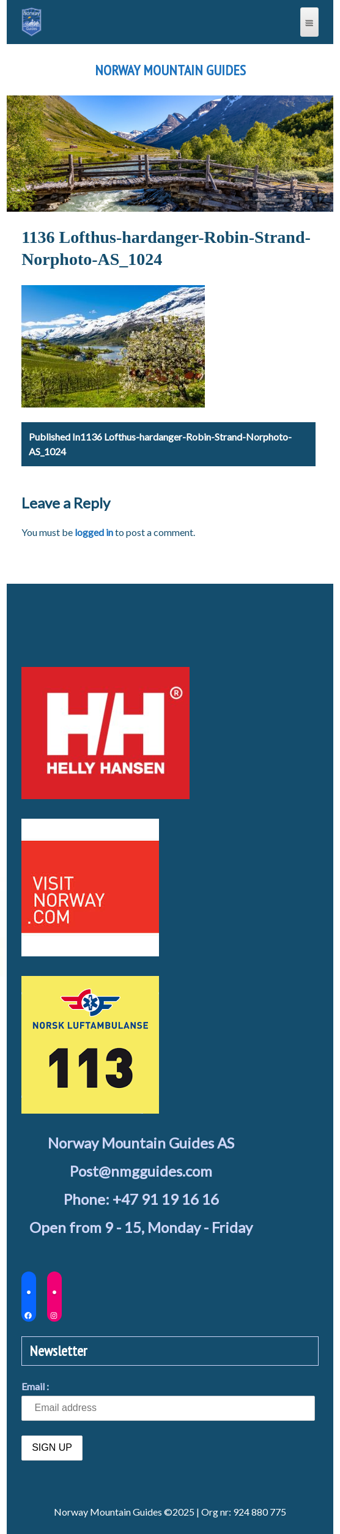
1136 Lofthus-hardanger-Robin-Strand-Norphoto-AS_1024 (160, 444)
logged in (94, 532)
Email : (35, 1386)
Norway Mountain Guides (170, 70)
